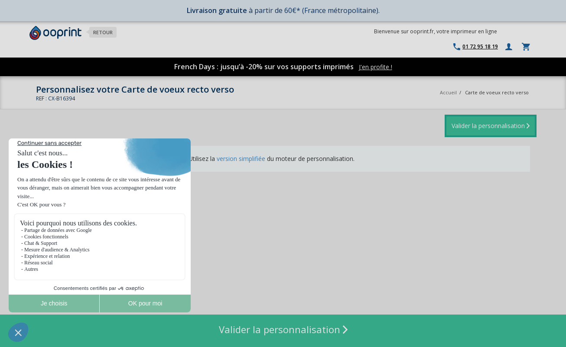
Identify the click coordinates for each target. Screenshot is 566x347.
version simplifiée (241, 158)
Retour (103, 32)
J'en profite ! (375, 67)
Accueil (448, 92)
